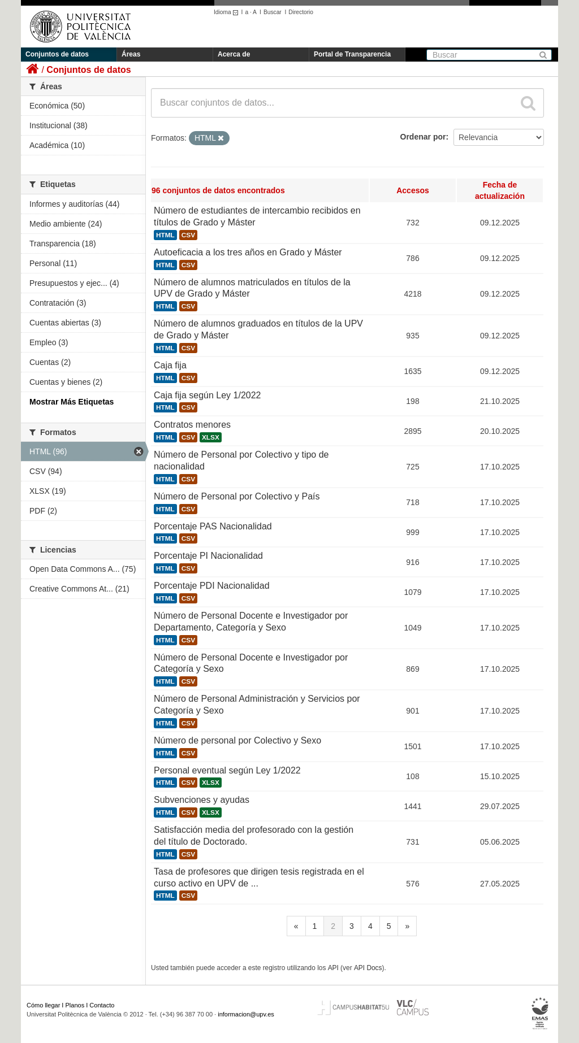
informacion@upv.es (246, 1014)
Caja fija (170, 365)
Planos (75, 1005)
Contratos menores (192, 424)
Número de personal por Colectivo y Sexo (237, 740)
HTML (165, 235)
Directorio (300, 12)
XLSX (210, 437)
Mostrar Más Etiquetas (71, 401)
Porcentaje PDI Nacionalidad (212, 585)
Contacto (101, 1005)
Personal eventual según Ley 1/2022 (227, 770)
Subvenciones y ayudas (201, 800)
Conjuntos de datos (57, 54)
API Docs (368, 968)
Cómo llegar (43, 1005)
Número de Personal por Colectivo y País (236, 496)
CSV (188, 235)
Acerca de (234, 54)
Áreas (131, 54)
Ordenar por (423, 136)
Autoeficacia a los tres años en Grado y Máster (248, 252)
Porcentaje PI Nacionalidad (208, 555)
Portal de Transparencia (352, 54)
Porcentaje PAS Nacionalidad (213, 526)
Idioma (227, 12)
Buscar (272, 12)
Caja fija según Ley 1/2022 (207, 395)
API (333, 968)
